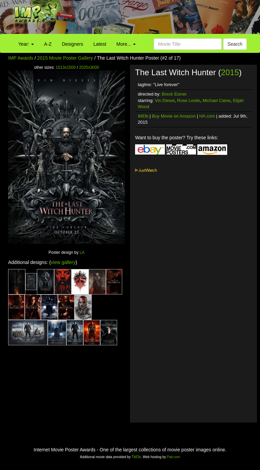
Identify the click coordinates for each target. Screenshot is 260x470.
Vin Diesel (165, 100)
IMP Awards (20, 58)
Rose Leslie (188, 100)
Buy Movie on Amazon (174, 116)
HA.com (207, 116)
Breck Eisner (174, 94)
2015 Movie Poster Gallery (65, 58)
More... (126, 44)
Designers (72, 44)
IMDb (143, 116)
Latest (99, 44)
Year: (26, 44)
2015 (230, 72)
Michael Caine (216, 100)
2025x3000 (89, 67)
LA (82, 252)
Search (235, 44)
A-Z (48, 44)
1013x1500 (66, 67)
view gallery (63, 262)
